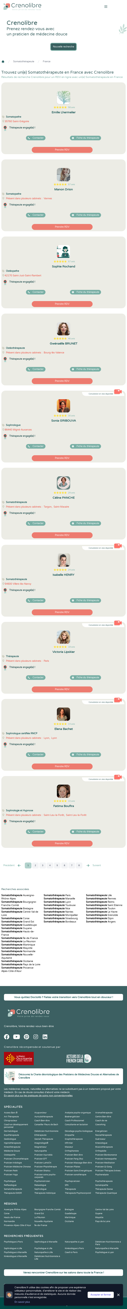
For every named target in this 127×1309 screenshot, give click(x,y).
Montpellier (61, 915)
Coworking (100, 1124)
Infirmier (69, 1143)
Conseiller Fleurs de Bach (46, 1124)
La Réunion (18, 941)
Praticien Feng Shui (74, 1159)
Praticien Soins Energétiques (78, 1171)
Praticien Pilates (72, 1167)
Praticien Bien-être (74, 1155)
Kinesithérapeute (12, 1147)
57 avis (71, 184)
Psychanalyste (102, 1174)
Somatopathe (101, 1185)
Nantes (58, 911)
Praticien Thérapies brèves (108, 1171)
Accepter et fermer (100, 1294)
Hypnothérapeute (12, 1143)
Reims (100, 902)
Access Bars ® (11, 1113)
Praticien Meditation (105, 1163)
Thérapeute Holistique (45, 1193)
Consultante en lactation (76, 1124)
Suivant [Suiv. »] (93, 865)
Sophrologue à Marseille (45, 1242)
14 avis (71, 724)
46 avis (71, 338)
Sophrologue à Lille (13, 1248)
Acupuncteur (40, 1113)
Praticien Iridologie (13, 1163)
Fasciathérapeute (103, 1135)
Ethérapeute (40, 1135)
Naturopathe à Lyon (74, 1242)
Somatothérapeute (23, 61)
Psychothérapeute (104, 1181)
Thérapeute (70, 1189)
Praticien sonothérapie (75, 1174)
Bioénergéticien (72, 1116)
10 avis (71, 801)
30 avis (71, 416)
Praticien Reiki (11, 1171)
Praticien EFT (40, 1159)
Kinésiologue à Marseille (15, 1256)
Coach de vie (101, 1120)
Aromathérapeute (103, 1113)
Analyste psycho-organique (78, 1113)
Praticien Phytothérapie (45, 1167)
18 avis (71, 647)
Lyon (57, 902)
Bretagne (17, 908)
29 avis (71, 493)
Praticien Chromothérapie (16, 1159)
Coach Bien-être (42, 1120)
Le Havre (101, 911)
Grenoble (102, 915)
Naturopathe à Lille (43, 1252)
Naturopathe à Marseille (107, 1248)
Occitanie (17, 961)
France (46, 61)
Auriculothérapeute (43, 1116)
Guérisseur (100, 1139)
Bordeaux (60, 921)
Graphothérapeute (74, 1139)
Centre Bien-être (103, 1116)
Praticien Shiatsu (42, 1171)
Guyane (16, 928)
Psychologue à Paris (13, 1242)
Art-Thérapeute (11, 1116)
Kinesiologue (101, 1143)
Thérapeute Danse (104, 1189)
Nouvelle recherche (63, 46)
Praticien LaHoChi (42, 1163)
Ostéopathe (9, 1155)
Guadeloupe (19, 925)
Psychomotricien (42, 1181)
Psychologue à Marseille (15, 1252)
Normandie (18, 951)
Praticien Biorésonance (106, 1155)
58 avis (71, 107)
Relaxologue (40, 1185)
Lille (99, 895)
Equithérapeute (11, 1135)
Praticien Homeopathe (106, 1159)
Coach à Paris (71, 1252)
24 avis (71, 570)
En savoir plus (22, 1302)
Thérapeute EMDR (13, 1193)
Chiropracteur (10, 1120)
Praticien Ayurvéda (43, 1155)
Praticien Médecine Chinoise (17, 1167)
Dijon (100, 918)
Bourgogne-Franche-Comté (47, 1209)
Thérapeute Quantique (106, 1193)
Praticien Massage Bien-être (78, 1163)
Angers (101, 921)
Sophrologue (40, 1189)
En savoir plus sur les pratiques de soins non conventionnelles (38, 1095)
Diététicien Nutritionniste (46, 1131)
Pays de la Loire (20, 964)
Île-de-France (19, 938)
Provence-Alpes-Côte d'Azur (17, 1225)
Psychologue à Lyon (104, 1252)
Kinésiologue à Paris (74, 1248)
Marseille (59, 898)
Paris (57, 895)
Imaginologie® (41, 1143)
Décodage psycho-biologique (79, 1131)
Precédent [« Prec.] (12, 865)
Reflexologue (10, 1185)
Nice (57, 908)
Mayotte (16, 948)
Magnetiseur (40, 1147)
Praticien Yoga (11, 1174)
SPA (67, 1185)
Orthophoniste (72, 1151)
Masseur (69, 1147)
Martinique (18, 944)
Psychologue (10, 1181)
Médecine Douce (12, 1151)
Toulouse (60, 905)
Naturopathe (40, 1151)
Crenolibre (10, 1026)
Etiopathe (69, 1135)
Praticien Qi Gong (103, 1167)
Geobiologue (10, 1139)
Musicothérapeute (104, 1147)
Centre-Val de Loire (104, 1209)
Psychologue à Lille (43, 1248)
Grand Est (17, 921)
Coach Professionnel (74, 1120)
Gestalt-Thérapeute (43, 1139)
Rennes (101, 898)
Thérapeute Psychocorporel (78, 1193)
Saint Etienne (104, 905)
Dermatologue (11, 1131)
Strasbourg (61, 918)
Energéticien (101, 1131)
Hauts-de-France (12, 1217)
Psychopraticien (72, 1181)
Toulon (100, 908)
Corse (15, 918)
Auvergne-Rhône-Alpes (15, 1209)
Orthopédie (100, 1151)
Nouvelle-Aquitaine (43, 1221)
